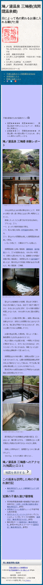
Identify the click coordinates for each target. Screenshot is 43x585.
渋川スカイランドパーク (17, 514)
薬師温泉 (29, 249)
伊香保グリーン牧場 (15, 509)
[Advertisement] (21, 100)
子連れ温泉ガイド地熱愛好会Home (20, 74)
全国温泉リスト (12, 76)
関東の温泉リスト (13, 79)
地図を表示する (17, 472)
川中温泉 (24, 230)
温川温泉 (34, 259)
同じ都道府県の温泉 (11, 563)
